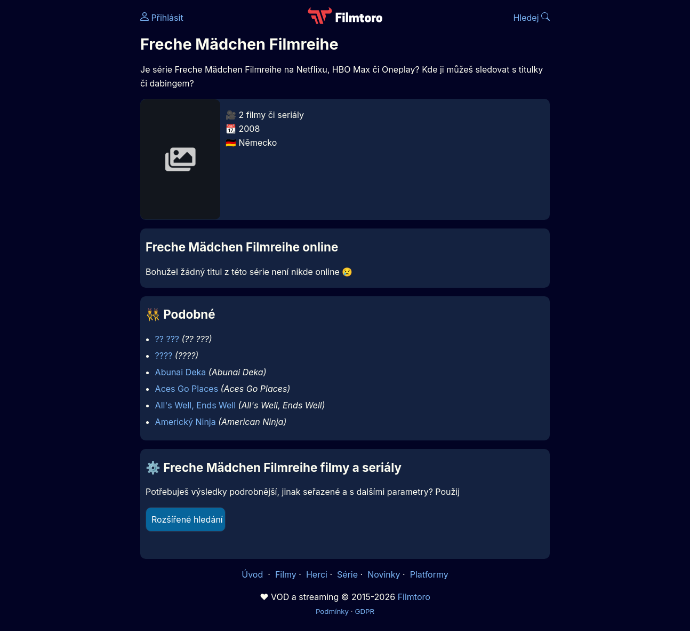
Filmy (285, 574)
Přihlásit (161, 17)
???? (164, 355)
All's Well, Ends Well (195, 405)
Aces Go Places (186, 388)
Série (347, 574)
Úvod (253, 574)
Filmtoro (414, 596)
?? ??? (167, 339)
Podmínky (332, 611)
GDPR (364, 611)
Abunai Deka (180, 372)
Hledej (531, 17)
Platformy (429, 574)
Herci (316, 574)
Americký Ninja (185, 421)
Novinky (383, 574)
